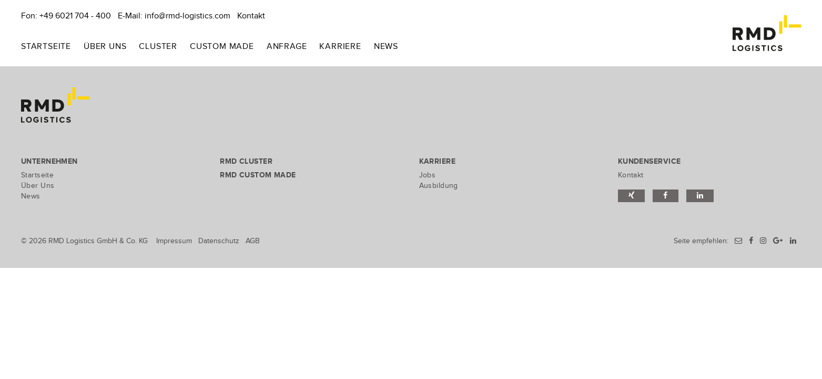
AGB (253, 240)
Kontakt (251, 16)
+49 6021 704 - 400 (75, 16)
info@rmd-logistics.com (187, 16)
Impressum (174, 240)
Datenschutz (218, 240)
